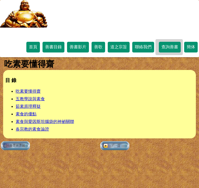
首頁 (33, 47)
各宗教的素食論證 (32, 129)
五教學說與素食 (30, 99)
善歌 (98, 47)
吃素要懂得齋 (28, 91)
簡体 (191, 47)
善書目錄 (53, 47)
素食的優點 (26, 114)
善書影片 (78, 47)
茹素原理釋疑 (28, 106)
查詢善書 (169, 47)
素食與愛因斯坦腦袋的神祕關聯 (45, 121)
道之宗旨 (118, 47)
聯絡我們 (143, 47)
